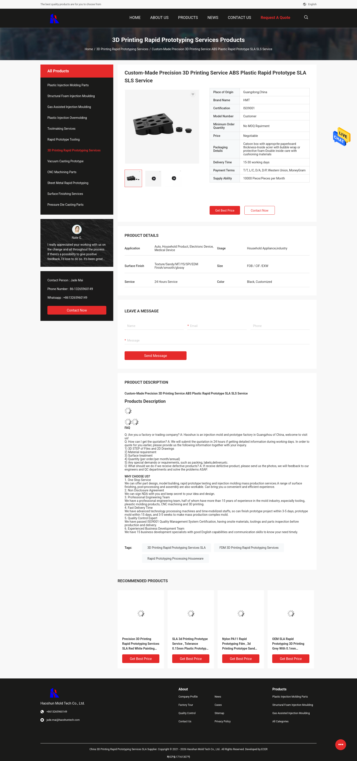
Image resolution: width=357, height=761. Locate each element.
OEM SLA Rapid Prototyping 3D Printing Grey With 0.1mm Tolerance (288, 644)
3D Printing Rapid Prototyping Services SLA (176, 547)
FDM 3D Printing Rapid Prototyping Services (249, 547)
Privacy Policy (223, 721)
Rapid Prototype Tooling (63, 139)
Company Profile (188, 696)
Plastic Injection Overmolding (67, 117)
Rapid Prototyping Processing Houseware (175, 558)
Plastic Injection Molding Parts (68, 85)
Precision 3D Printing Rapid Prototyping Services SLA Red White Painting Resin (140, 644)
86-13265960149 (81, 289)
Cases (218, 704)
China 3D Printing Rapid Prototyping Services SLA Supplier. (124, 749)
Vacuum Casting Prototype (65, 161)
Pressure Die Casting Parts (65, 204)
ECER (264, 749)
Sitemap (219, 713)
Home (89, 49)
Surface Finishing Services (65, 194)
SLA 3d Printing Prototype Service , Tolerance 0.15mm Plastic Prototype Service (190, 644)
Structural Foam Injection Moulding (71, 96)
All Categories (280, 721)
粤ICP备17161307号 (178, 756)
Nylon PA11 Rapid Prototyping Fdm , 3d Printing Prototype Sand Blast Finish (238, 644)
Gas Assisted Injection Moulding (69, 107)
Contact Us (184, 721)
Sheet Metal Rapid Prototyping (67, 183)
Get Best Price (224, 210)
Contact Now (77, 310)
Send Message (155, 356)
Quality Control (187, 713)
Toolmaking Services (61, 128)
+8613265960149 (75, 297)
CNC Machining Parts (61, 172)
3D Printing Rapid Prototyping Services (122, 49)
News (218, 696)
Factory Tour (185, 704)
